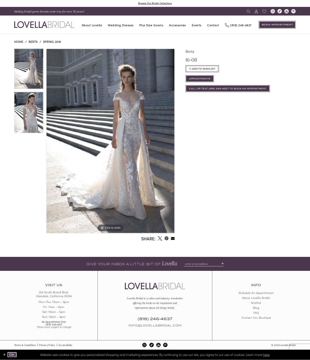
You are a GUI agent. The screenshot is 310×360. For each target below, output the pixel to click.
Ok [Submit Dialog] (13, 355)
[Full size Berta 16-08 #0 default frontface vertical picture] (110, 141)
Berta (33, 42)
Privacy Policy (47, 345)
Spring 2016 (52, 42)
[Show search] (249, 11)
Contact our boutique (256, 318)
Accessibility (65, 345)
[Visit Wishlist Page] (264, 11)
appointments (201, 81)
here (266, 354)
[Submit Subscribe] (222, 264)
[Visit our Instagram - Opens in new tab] (272, 11)
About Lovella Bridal (256, 298)
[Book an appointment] (277, 25)
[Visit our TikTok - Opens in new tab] (279, 11)
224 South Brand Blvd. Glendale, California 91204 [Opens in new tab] (54, 294)
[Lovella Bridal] (44, 25)
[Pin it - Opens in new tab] (166, 238)
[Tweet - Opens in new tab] (160, 238)
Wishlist (256, 303)
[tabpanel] (28, 70)
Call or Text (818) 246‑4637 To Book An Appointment (232, 92)
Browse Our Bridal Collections (155, 3)
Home (18, 42)
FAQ (256, 313)
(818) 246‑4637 (54, 324)
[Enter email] (204, 264)
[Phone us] (238, 25)
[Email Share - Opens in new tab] (173, 239)
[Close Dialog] (5, 355)
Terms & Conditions (25, 345)
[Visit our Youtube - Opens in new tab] (286, 11)
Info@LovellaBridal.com (155, 326)
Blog (256, 308)
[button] (256, 11)
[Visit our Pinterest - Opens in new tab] (293, 11)
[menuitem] (49, 11)
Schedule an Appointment (256, 293)
